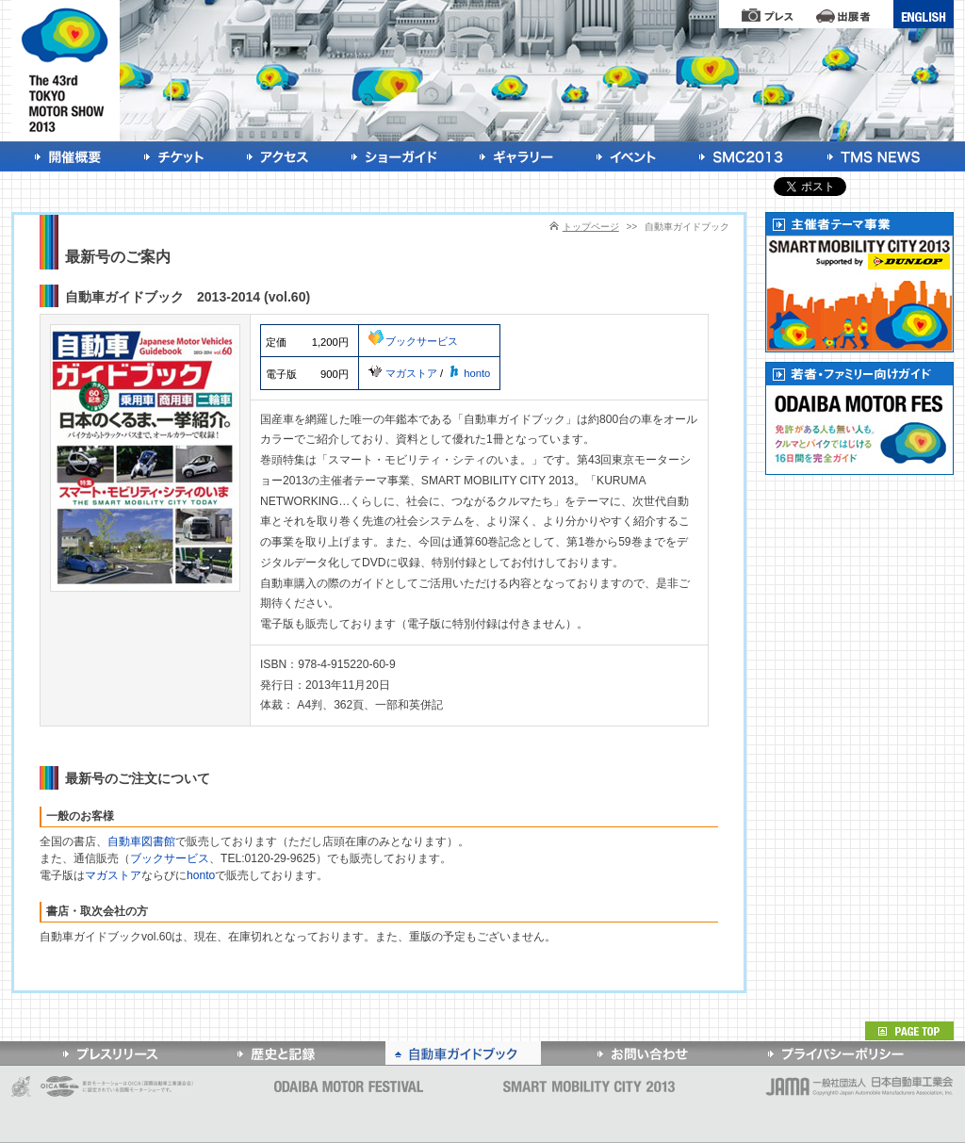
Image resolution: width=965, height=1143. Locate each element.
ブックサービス (413, 341)
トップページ (591, 226)
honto (468, 373)
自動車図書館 (141, 841)
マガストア (402, 373)
